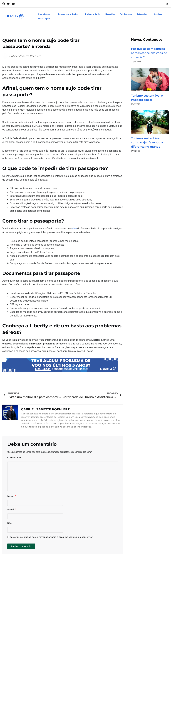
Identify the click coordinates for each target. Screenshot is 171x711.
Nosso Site (110, 14)
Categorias (143, 14)
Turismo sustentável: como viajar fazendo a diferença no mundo (147, 142)
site (74, 228)
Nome (11, 499)
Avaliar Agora (44, 19)
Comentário (14, 457)
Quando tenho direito (69, 14)
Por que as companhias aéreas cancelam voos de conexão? (149, 53)
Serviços (159, 14)
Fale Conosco (126, 14)
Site (9, 527)
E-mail (11, 513)
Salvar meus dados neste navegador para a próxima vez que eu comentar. (51, 542)
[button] (167, 4)
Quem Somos (45, 14)
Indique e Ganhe (92, 14)
